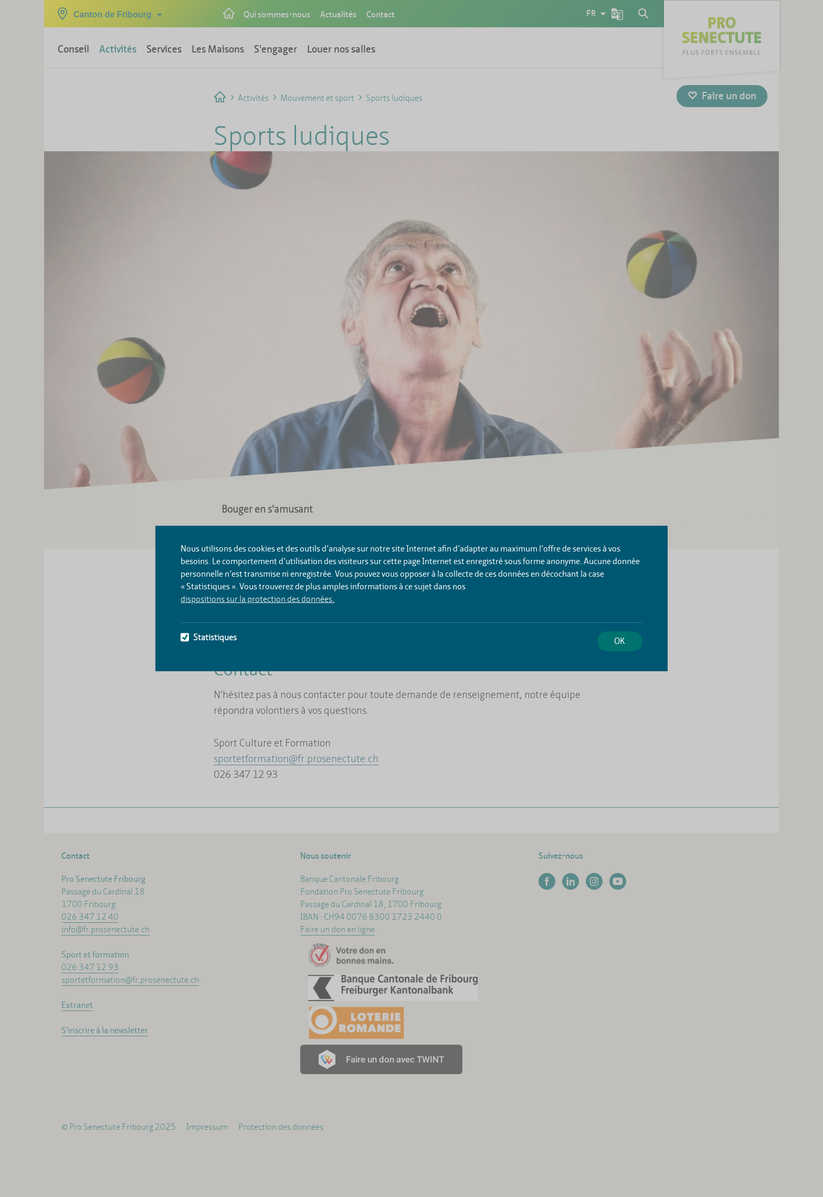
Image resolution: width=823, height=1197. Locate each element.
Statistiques (209, 637)
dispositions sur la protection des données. (257, 599)
